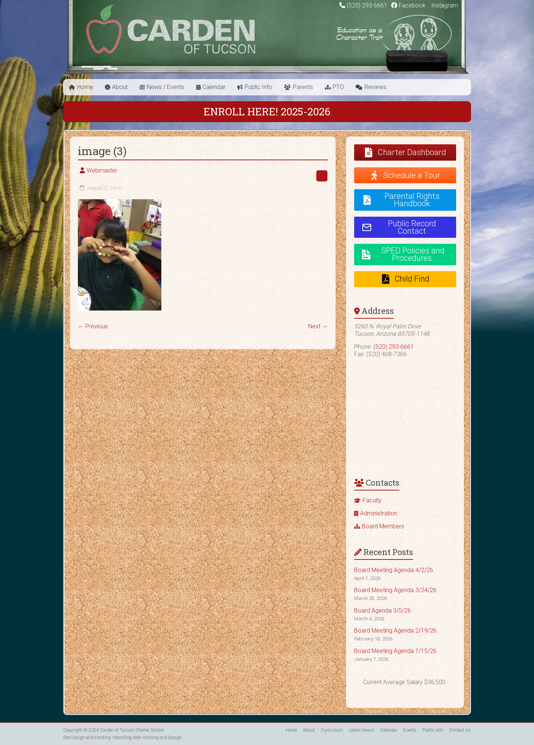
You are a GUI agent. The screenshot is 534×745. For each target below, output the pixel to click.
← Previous (93, 326)
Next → (318, 326)
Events (409, 730)
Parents (303, 87)
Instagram (444, 5)
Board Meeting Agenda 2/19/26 (395, 630)
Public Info (258, 87)
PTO (338, 87)
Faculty (372, 500)
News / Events (165, 87)
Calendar (213, 87)
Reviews (375, 87)
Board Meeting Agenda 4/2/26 (393, 570)
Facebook (408, 5)
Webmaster (102, 170)
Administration (378, 513)
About (120, 87)
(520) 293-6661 (367, 5)
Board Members (383, 526)
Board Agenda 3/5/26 (382, 610)
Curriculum (332, 730)
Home (85, 87)
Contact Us (460, 730)
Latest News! (361, 730)
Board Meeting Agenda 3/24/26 (395, 590)
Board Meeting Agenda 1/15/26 (395, 650)
